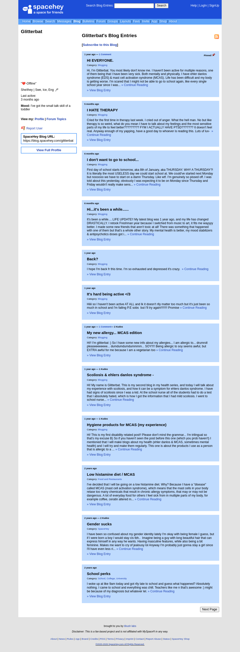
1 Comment (105, 54)
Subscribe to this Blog (100, 45)
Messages (64, 21)
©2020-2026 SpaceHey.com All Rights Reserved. (119, 644)
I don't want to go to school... (113, 159)
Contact (140, 638)
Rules (70, 638)
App (154, 21)
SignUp (214, 5)
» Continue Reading (134, 85)
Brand (85, 638)
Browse (38, 21)
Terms (110, 638)
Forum (101, 21)
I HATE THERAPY (102, 110)
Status (166, 638)
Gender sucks (99, 524)
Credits (94, 638)
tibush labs (130, 626)
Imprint (130, 638)
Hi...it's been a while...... (108, 209)
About (173, 21)
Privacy (120, 638)
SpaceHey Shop (181, 638)
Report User (31, 128)
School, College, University (112, 578)
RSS (102, 638)
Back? (92, 259)
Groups (112, 21)
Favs (136, 21)
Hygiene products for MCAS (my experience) (126, 425)
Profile (39, 119)
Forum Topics (56, 119)
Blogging (102, 65)
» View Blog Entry (99, 90)
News (62, 638)
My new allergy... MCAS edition (114, 333)
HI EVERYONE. (100, 60)
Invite (145, 21)
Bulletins (88, 21)
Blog (77, 21)
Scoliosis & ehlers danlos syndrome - (120, 375)
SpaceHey (103, 528)
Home (26, 21)
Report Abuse (153, 638)
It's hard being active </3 (109, 294)
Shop (162, 21)
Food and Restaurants (110, 479)
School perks (98, 574)
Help (194, 5)
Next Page (209, 609)
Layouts (125, 21)
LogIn (203, 5)
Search (161, 5)
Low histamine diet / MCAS (111, 474)
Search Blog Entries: (99, 5)
